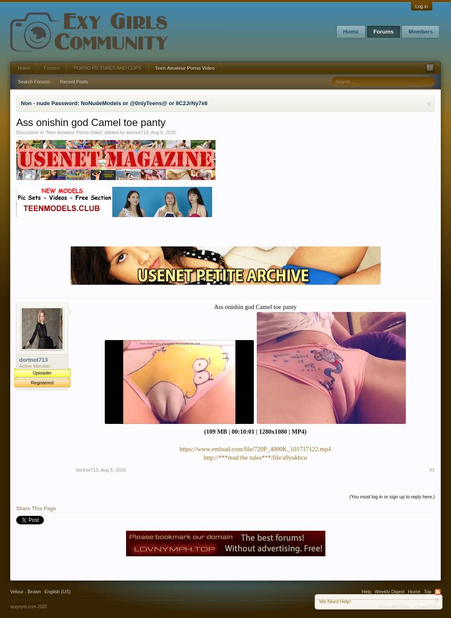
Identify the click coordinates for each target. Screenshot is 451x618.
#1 (432, 469)
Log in (421, 6)
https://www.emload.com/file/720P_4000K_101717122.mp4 (255, 449)
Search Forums (34, 81)
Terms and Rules (394, 606)
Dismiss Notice (429, 104)
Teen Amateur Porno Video (74, 132)
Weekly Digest (390, 591)
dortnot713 (137, 132)
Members (420, 32)
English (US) (57, 591)
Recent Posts (74, 81)
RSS (438, 592)
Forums (383, 32)
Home (351, 32)
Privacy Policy (427, 606)
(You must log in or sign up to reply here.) (392, 496)
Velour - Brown (25, 591)
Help (366, 591)
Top (427, 591)
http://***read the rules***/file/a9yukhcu (255, 457)
